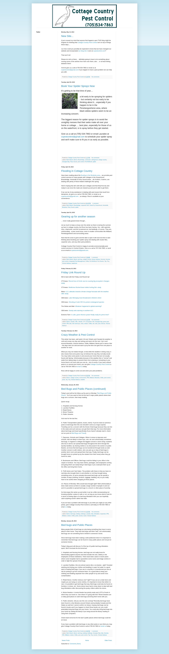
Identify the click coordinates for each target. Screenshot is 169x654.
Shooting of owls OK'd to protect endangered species (86, 302)
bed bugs (72, 513)
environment (82, 377)
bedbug (78, 513)
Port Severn (100, 261)
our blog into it (83, 51)
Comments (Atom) (75, 644)
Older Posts (108, 640)
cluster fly (92, 205)
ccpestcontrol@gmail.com (69, 70)
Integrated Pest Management (77, 261)
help (92, 513)
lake (70, 323)
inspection (103, 513)
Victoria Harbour (66, 263)
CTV (84, 321)
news (82, 323)
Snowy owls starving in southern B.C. (81, 310)
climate (80, 321)
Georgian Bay (66, 161)
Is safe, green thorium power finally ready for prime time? (90, 315)
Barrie (75, 159)
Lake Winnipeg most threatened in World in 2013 (85, 298)
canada (72, 321)
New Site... (67, 36)
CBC (76, 321)
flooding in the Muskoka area (90, 175)
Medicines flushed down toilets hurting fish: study (85, 287)
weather (83, 379)
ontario (86, 323)
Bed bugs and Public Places (76, 525)
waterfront (74, 263)
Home (87, 640)
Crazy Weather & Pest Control (78, 334)
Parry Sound (73, 161)
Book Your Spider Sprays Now (78, 86)
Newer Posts (66, 640)
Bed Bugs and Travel (79, 433)
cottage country (102, 159)
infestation (96, 513)
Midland (92, 377)
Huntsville (105, 205)
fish (93, 321)
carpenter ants (85, 205)
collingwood (94, 159)
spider (94, 161)
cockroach (88, 159)
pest (99, 323)
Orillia (87, 261)
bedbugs (83, 513)
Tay (105, 261)
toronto (81, 515)
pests (63, 379)
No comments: (96, 76)
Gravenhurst (98, 205)
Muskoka (64, 207)
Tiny (108, 261)
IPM (67, 323)
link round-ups (76, 323)
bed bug (80, 259)
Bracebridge (81, 159)
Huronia (103, 259)
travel (84, 515)
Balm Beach (69, 159)
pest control (81, 161)
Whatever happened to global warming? (88, 306)
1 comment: (95, 203)
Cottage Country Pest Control (87, 42)
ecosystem (89, 321)
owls (96, 323)
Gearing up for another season (78, 216)
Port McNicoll (88, 161)
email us (80, 366)
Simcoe (103, 323)
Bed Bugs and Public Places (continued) (83, 388)
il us (65, 507)
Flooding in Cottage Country (76, 171)
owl (93, 323)
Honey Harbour (96, 259)
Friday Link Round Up (73, 272)
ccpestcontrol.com (99, 51)
